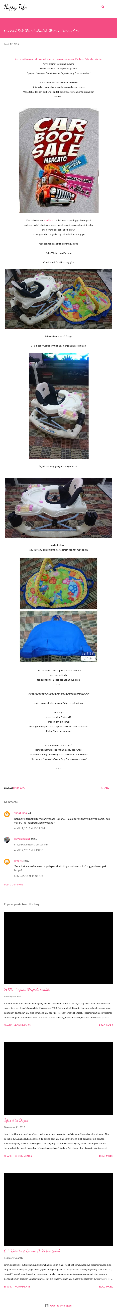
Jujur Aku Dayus (16, 1120)
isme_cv (18, 860)
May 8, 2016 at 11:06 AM (28, 875)
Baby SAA (19, 787)
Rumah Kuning (22, 838)
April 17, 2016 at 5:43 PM (28, 850)
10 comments (23, 1155)
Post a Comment (13, 884)
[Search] (103, 6)
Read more (106, 1025)
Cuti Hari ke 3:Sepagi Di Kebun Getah (32, 1250)
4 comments (22, 1025)
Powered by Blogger (58, 1305)
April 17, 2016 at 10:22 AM (29, 828)
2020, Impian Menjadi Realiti (27, 989)
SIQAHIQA (20, 813)
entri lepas (49, 220)
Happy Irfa (15, 7)
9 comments (22, 1286)
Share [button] (105, 787)
